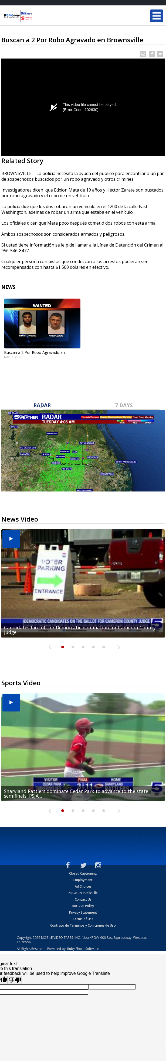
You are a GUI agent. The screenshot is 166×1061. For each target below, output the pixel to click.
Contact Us (83, 899)
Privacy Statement (83, 912)
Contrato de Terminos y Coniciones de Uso (83, 925)
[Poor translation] (15, 980)
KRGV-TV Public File (83, 893)
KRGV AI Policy (83, 906)
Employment (83, 880)
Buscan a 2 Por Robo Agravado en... (35, 352)
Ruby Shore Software (83, 948)
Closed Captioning (83, 873)
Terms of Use (83, 919)
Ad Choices (83, 886)
